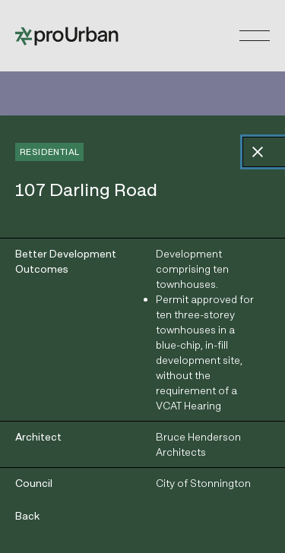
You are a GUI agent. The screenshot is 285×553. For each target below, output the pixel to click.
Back (27, 516)
